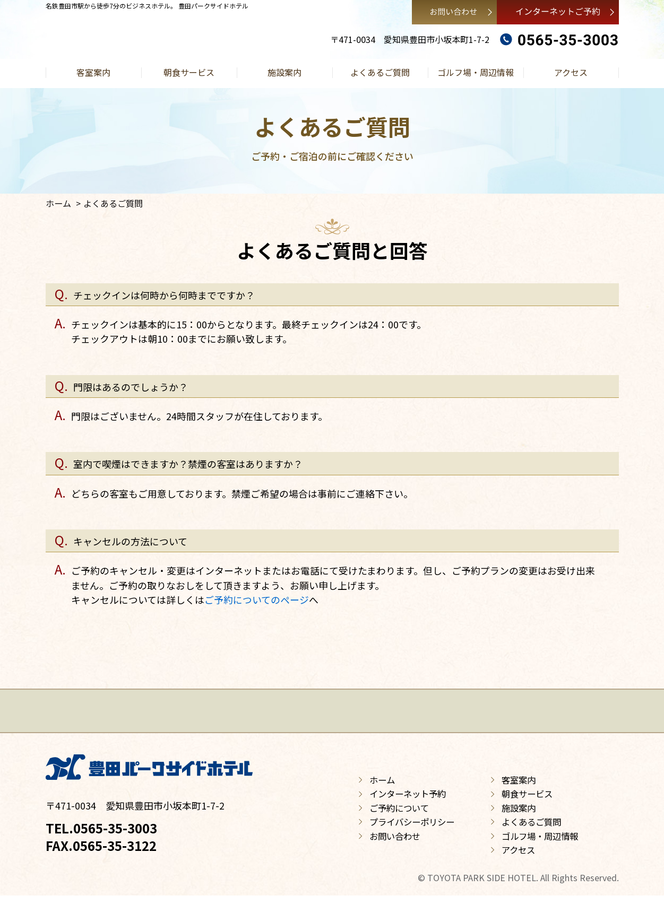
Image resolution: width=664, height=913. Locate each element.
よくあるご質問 (380, 72)
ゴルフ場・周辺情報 (475, 72)
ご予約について (399, 825)
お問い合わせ (394, 853)
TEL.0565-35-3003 (101, 845)
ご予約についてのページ (256, 599)
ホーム (58, 203)
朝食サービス (188, 72)
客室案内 (93, 72)
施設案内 (284, 72)
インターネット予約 (407, 811)
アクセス (571, 72)
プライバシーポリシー (411, 839)
